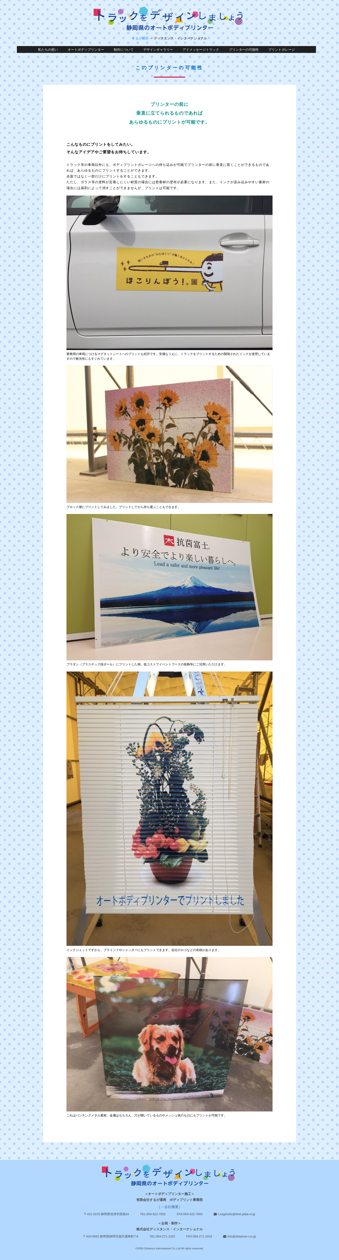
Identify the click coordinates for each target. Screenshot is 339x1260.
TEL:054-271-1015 (162, 1236)
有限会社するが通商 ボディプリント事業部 (169, 1200)
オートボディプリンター (86, 49)
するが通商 (140, 38)
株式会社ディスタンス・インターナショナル (169, 1229)
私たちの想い (48, 49)
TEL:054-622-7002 (153, 1214)
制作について (124, 49)
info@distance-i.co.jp (241, 1236)
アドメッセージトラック (201, 49)
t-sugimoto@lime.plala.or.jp (236, 1214)
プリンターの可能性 (244, 49)
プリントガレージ (281, 49)
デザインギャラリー (158, 49)
